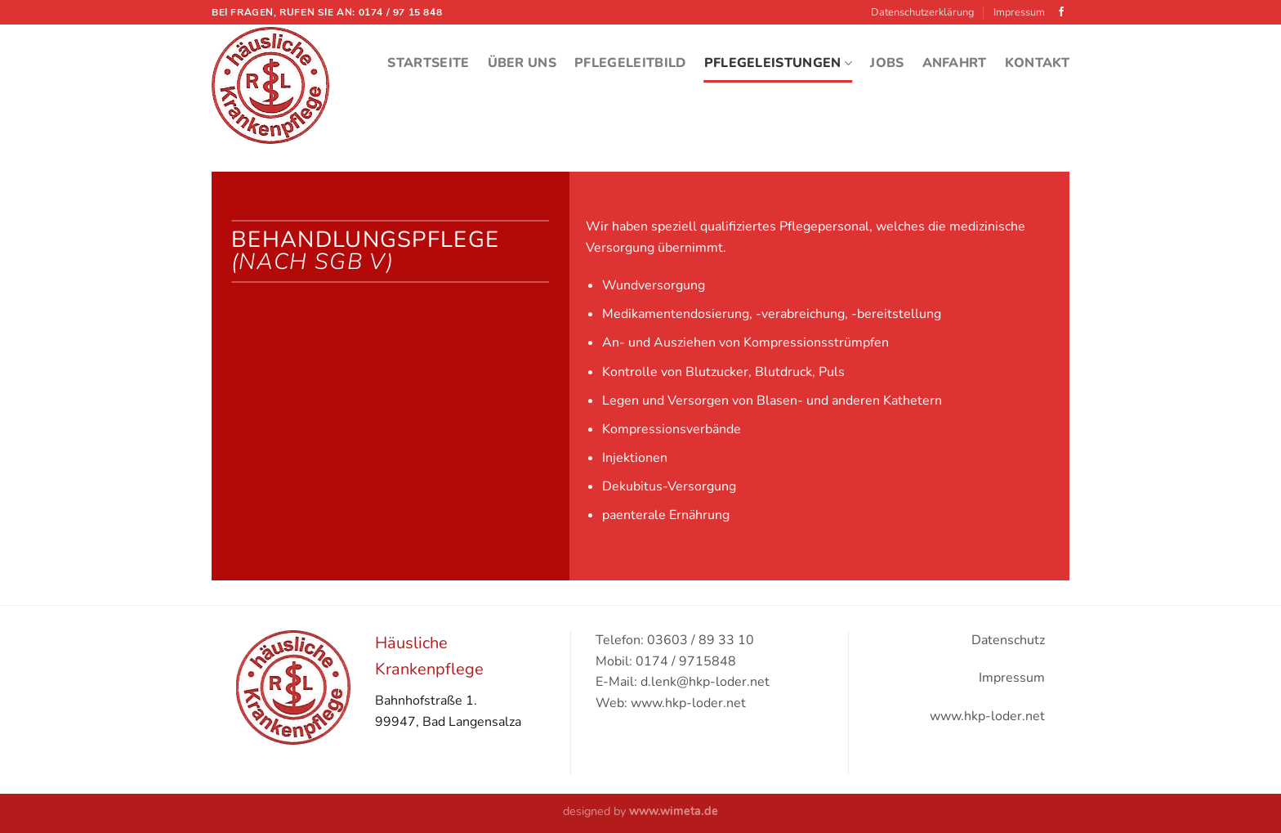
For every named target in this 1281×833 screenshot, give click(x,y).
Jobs (887, 63)
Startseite (428, 63)
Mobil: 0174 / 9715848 (666, 661)
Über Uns (522, 63)
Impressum (1019, 12)
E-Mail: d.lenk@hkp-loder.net (683, 682)
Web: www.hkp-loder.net (671, 703)
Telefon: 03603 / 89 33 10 (675, 640)
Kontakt (1037, 63)
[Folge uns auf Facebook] (1061, 12)
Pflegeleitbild (629, 63)
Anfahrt (954, 63)
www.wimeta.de (673, 811)
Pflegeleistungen (778, 63)
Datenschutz (1008, 640)
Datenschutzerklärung (923, 12)
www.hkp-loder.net (987, 716)
